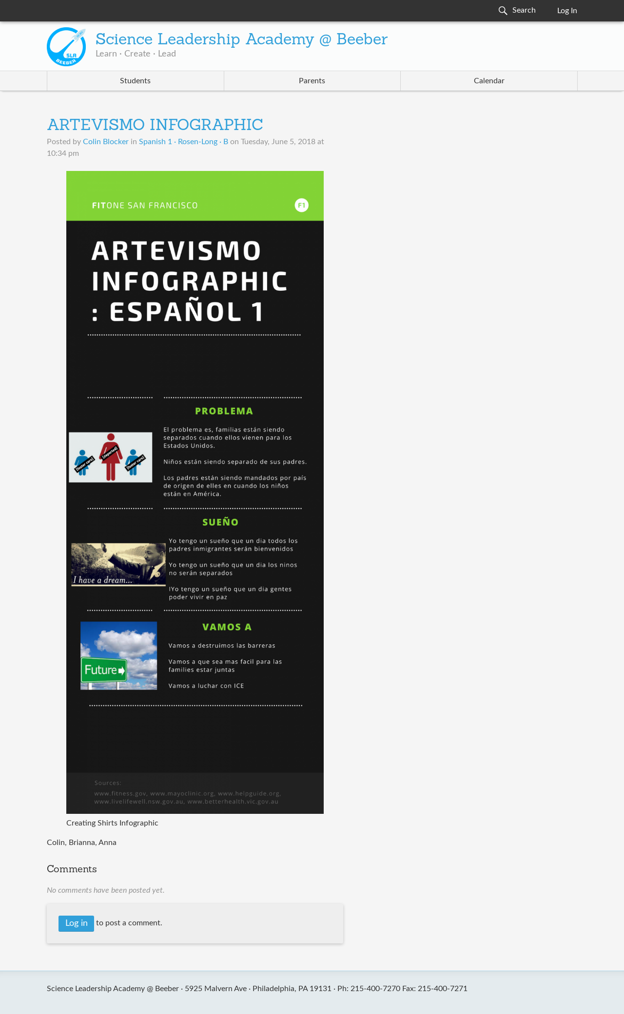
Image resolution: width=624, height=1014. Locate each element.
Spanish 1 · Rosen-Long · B (183, 142)
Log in (76, 923)
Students (135, 81)
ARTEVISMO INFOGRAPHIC (155, 126)
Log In (567, 11)
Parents (312, 81)
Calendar (489, 81)
